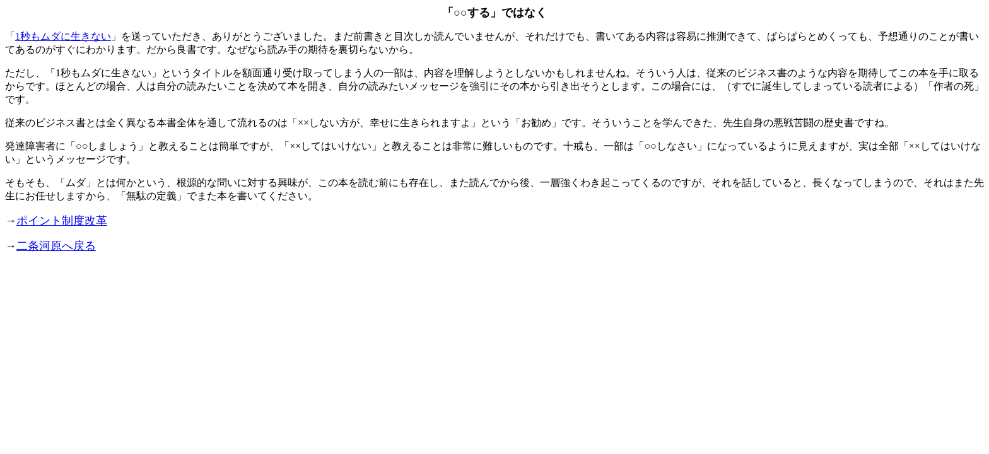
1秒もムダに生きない (63, 36)
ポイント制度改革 (61, 220)
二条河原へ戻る (56, 246)
